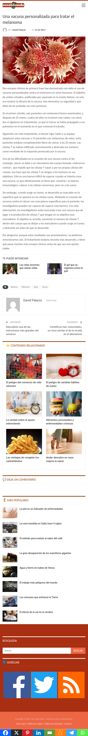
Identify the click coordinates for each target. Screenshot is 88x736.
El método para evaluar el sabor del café (41, 538)
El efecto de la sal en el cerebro (36, 612)
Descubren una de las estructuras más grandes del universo (22, 330)
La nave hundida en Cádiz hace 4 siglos (41, 523)
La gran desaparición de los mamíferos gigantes (45, 553)
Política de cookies (35, 724)
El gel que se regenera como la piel (73, 267)
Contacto (68, 724)
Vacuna (45, 287)
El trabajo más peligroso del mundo (38, 582)
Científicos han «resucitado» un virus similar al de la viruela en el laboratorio (65, 330)
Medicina (14, 287)
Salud (36, 287)
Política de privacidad (53, 724)
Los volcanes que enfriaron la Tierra (39, 597)
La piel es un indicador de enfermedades (41, 508)
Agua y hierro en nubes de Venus (37, 567)
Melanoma (26, 287)
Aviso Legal (21, 724)
